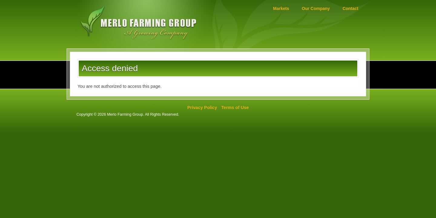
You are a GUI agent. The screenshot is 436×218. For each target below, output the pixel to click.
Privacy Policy (202, 107)
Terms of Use (235, 107)
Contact (350, 8)
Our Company (316, 8)
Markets (281, 8)
